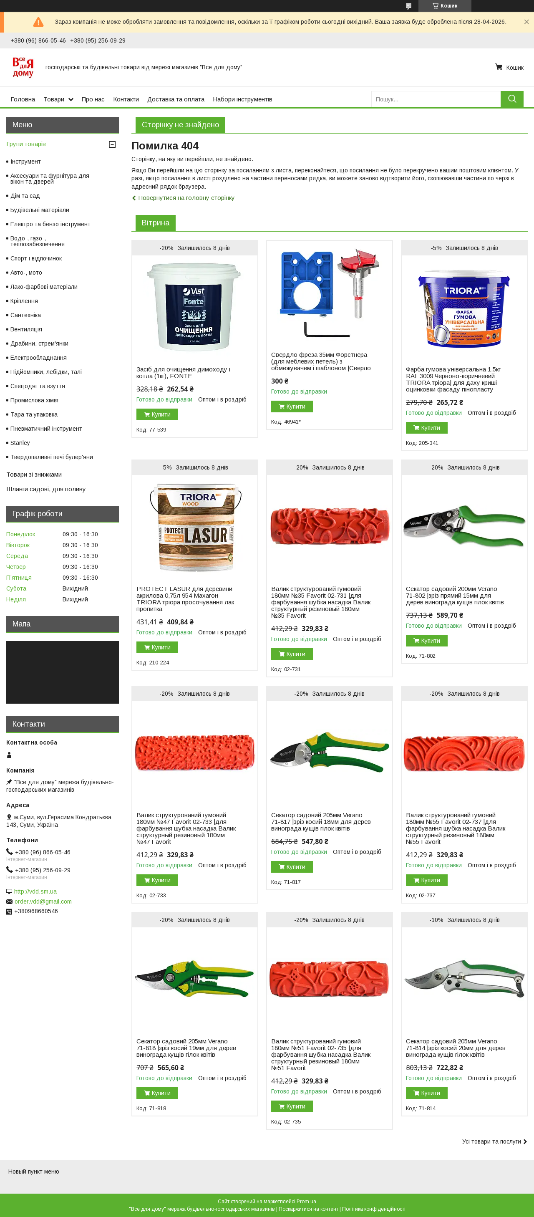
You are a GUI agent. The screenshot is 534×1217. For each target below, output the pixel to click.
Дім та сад (25, 195)
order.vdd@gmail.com (43, 901)
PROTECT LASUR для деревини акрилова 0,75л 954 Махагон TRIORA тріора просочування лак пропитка (185, 599)
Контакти (126, 99)
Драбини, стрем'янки (39, 343)
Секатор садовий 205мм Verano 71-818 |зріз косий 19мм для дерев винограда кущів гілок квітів (186, 1048)
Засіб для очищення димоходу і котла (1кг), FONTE (183, 372)
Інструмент (25, 161)
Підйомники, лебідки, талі (46, 372)
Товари (53, 99)
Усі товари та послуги (491, 1141)
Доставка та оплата (175, 99)
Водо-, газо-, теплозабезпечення (37, 241)
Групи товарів (26, 143)
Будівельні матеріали (39, 210)
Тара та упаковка (34, 414)
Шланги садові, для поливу (46, 488)
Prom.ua (306, 1201)
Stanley (20, 442)
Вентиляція (26, 329)
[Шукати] (512, 99)
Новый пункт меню (33, 1171)
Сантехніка (25, 315)
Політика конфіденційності (374, 1209)
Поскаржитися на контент (308, 1209)
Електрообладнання (38, 357)
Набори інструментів (242, 99)
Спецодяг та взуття (37, 386)
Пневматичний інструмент (46, 428)
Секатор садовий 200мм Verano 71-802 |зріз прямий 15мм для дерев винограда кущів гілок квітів (455, 596)
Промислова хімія (34, 400)
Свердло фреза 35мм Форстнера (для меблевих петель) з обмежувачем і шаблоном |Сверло (321, 361)
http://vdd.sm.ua (35, 891)
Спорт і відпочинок (36, 258)
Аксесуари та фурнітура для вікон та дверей (49, 178)
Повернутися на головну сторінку (187, 197)
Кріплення (24, 301)
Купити (161, 414)
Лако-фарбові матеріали (44, 286)
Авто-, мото (26, 272)
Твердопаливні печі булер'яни (51, 457)
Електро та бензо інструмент (50, 224)
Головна (22, 99)
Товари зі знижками (34, 474)
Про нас (93, 99)
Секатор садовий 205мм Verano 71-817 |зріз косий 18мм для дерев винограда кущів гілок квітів (321, 822)
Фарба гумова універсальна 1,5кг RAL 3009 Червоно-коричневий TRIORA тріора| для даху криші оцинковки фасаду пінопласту (453, 379)
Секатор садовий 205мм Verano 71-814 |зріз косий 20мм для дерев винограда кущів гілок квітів (456, 1048)
